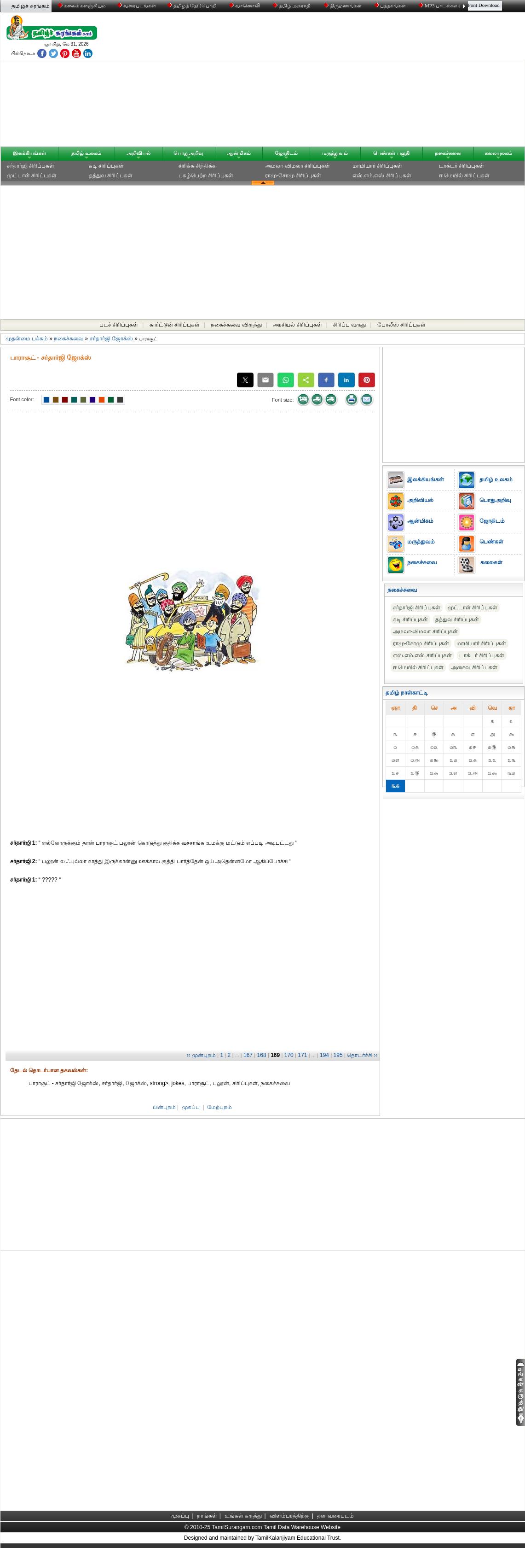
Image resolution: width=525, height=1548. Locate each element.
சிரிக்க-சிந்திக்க (197, 166)
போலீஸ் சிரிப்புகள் (401, 324)
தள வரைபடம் (335, 1516)
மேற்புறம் (219, 1107)
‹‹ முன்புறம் (201, 1055)
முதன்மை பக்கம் (27, 338)
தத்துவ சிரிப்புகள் (111, 175)
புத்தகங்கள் (391, 5)
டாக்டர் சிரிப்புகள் (461, 166)
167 (248, 1055)
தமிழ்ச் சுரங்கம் (31, 6)
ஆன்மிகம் (239, 153)
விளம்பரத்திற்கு (290, 1516)
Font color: (22, 399)
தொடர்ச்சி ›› (362, 1055)
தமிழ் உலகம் (86, 153)
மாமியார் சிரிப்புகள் (377, 166)
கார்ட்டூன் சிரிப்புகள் (175, 324)
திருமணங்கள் (343, 5)
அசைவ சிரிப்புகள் (474, 667)
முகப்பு (191, 1107)
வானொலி (245, 5)
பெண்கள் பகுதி (391, 153)
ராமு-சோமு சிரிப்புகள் (293, 175)
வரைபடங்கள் (136, 5)
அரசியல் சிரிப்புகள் (297, 324)
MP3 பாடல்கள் (439, 5)
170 (289, 1055)
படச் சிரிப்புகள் (118, 324)
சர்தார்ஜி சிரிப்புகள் (30, 166)
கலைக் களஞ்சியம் (82, 5)
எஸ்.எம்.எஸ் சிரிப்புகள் (381, 175)
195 (338, 1055)
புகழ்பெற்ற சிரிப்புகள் (206, 175)
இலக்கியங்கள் (29, 153)
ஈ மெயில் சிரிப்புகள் (464, 175)
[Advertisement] (350, 81)
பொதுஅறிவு (188, 153)
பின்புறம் (164, 1107)
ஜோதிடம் (286, 153)
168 (261, 1055)
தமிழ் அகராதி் (292, 5)
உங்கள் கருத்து (243, 1516)
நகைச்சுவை (448, 153)
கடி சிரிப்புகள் (106, 166)
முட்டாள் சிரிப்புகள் (32, 175)
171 (302, 1055)
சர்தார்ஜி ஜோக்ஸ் (111, 338)
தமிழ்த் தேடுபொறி (192, 5)
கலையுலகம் (498, 153)
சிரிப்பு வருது (349, 324)
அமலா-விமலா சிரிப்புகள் (297, 166)
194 (324, 1055)
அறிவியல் (138, 153)
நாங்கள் (207, 1516)
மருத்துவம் (335, 153)
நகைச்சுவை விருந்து (236, 324)
